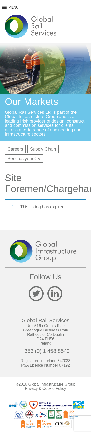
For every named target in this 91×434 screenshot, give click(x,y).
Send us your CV (24, 158)
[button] (13, 7)
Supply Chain (43, 149)
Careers (15, 149)
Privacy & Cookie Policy (45, 389)
